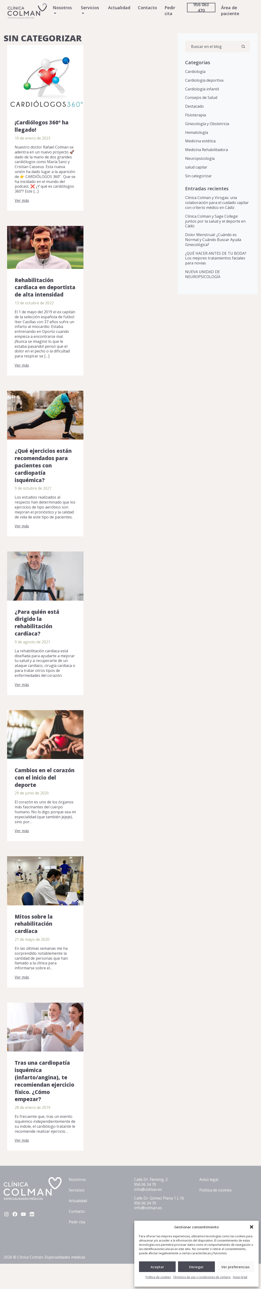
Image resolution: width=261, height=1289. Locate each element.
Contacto (147, 7)
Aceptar (157, 1266)
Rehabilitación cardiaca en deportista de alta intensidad (45, 287)
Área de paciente (230, 10)
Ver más (22, 200)
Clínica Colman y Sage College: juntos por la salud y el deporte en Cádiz (215, 221)
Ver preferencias (235, 1266)
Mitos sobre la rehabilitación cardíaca (34, 924)
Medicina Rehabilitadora (206, 149)
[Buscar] (243, 46)
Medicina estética (200, 141)
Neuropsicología (200, 158)
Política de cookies (158, 1277)
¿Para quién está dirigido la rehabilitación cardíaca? (37, 622)
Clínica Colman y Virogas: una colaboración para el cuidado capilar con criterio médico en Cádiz (217, 202)
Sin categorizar (198, 175)
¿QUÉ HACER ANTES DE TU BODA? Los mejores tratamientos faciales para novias (215, 258)
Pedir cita (170, 10)
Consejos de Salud (201, 97)
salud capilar (196, 167)
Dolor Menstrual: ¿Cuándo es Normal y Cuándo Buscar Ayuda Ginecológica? (213, 239)
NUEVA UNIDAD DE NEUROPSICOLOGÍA (202, 274)
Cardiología (195, 71)
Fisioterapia (195, 115)
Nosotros (62, 7)
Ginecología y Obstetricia (207, 123)
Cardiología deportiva (204, 80)
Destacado (194, 106)
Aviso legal (240, 1277)
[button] (251, 1227)
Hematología (196, 132)
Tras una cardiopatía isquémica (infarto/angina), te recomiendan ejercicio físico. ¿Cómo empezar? (44, 1080)
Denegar (196, 1266)
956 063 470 (201, 7)
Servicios (90, 7)
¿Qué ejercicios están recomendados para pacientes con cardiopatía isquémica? (43, 465)
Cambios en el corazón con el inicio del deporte (44, 777)
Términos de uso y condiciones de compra (202, 1277)
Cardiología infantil (202, 89)
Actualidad (119, 7)
